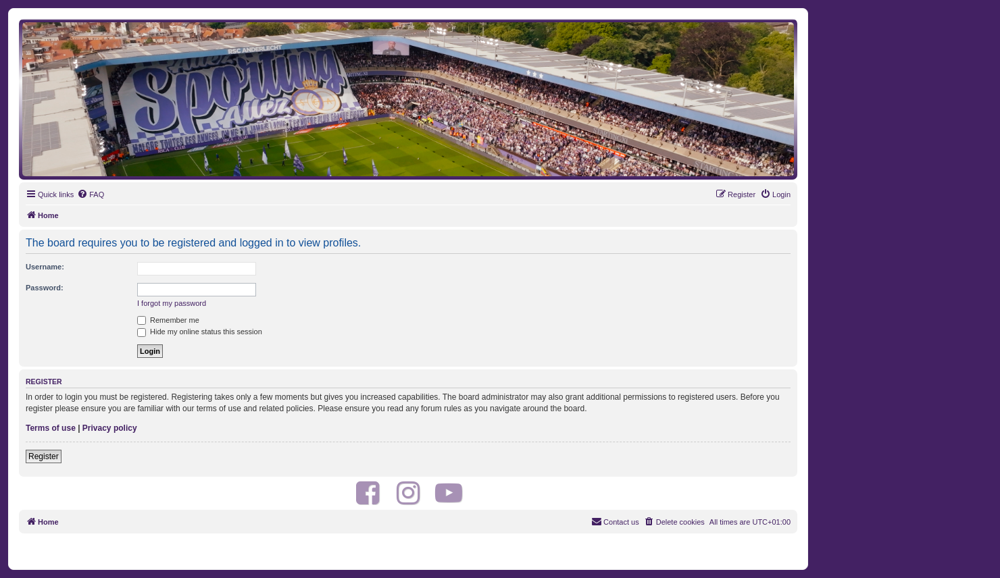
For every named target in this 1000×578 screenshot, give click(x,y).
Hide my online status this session (199, 331)
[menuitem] (90, 194)
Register (43, 456)
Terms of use (51, 428)
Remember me (168, 320)
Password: (45, 288)
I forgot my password (171, 303)
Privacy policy (109, 428)
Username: (45, 267)
